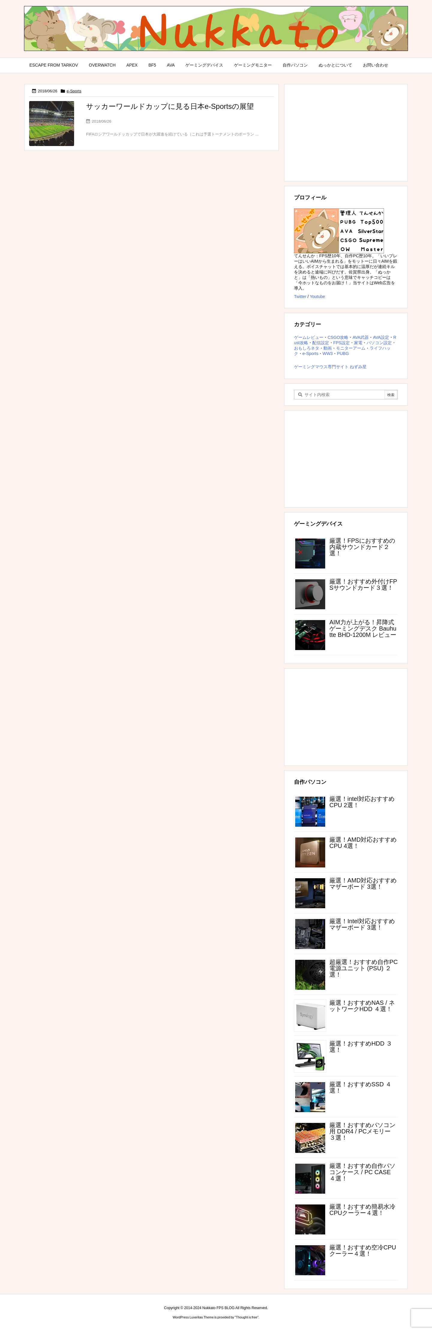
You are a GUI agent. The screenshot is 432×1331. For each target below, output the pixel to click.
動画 (327, 348)
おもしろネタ (306, 348)
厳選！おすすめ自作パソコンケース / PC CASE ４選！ (362, 1172)
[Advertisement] (346, 132)
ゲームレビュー (308, 337)
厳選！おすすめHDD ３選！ (360, 1046)
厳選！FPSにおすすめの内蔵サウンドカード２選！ (362, 547)
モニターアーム (350, 348)
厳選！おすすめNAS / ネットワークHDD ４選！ (362, 1005)
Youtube (317, 296)
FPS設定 (341, 342)
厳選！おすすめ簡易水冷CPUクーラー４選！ (362, 1209)
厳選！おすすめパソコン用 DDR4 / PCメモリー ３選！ (362, 1131)
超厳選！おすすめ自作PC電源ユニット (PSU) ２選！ (363, 968)
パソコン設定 (379, 342)
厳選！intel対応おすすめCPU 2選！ (361, 801)
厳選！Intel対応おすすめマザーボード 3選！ (362, 924)
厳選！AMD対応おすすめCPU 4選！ (363, 842)
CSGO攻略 (338, 337)
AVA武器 (360, 337)
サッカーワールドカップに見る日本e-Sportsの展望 (170, 106)
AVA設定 (381, 337)
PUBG (343, 353)
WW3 (327, 353)
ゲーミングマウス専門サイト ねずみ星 (330, 366)
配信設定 (320, 342)
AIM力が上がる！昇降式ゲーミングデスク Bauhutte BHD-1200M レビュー (362, 628)
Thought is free (246, 1317)
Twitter (300, 296)
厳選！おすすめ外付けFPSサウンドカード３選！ (363, 584)
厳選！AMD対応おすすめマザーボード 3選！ (363, 883)
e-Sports (74, 91)
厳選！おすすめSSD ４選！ (360, 1087)
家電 (358, 342)
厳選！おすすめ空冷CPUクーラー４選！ (362, 1250)
